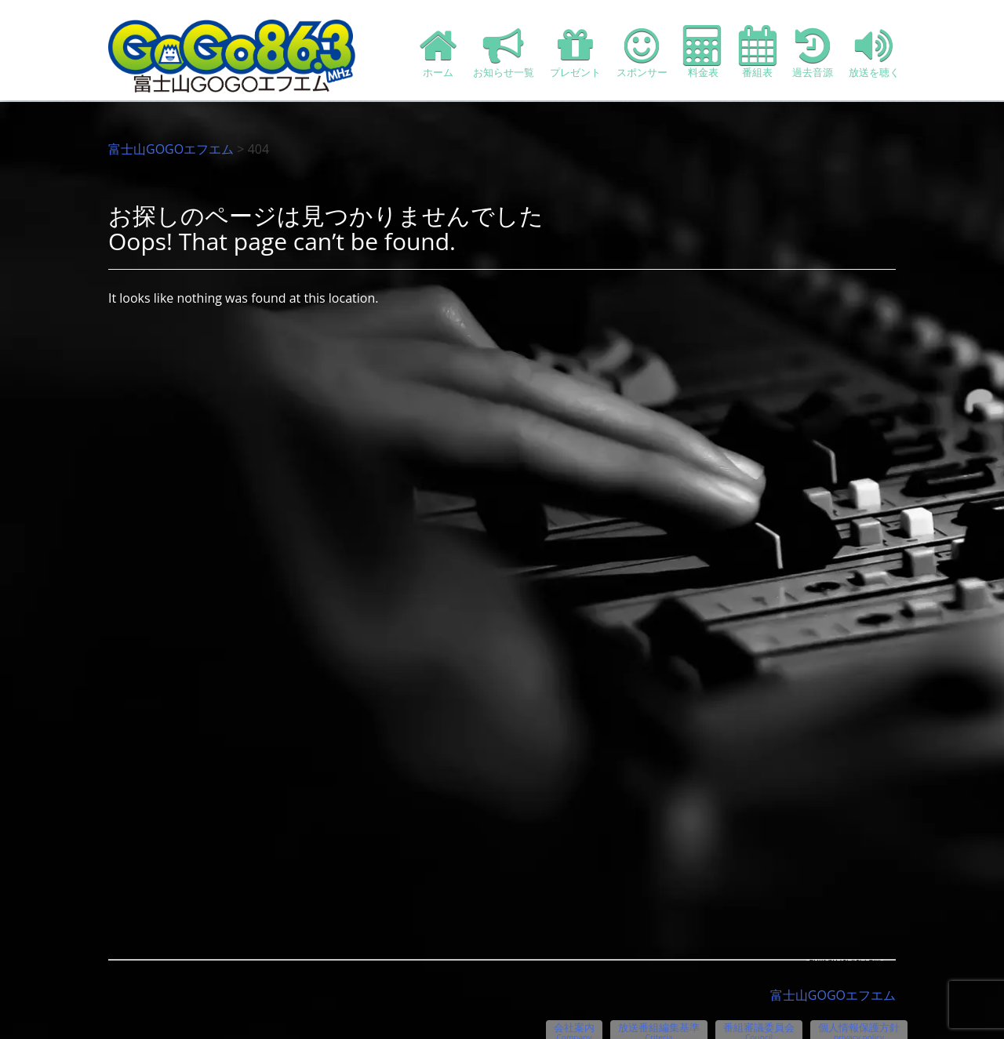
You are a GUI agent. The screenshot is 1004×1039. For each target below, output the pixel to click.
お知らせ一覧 (503, 52)
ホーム (438, 52)
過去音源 (812, 52)
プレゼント (575, 52)
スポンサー (642, 52)
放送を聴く (874, 52)
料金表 (703, 52)
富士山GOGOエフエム (171, 149)
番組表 (758, 52)
